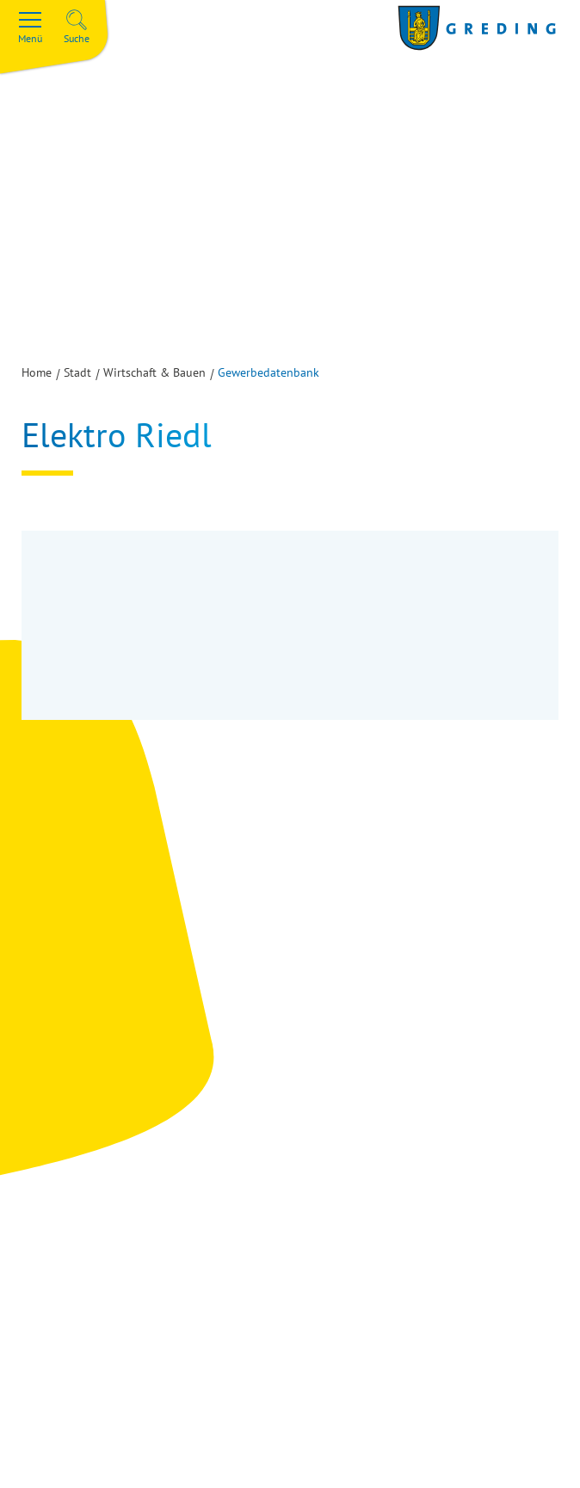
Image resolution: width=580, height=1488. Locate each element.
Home (37, 372)
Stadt (77, 372)
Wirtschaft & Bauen (154, 372)
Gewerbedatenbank (268, 372)
